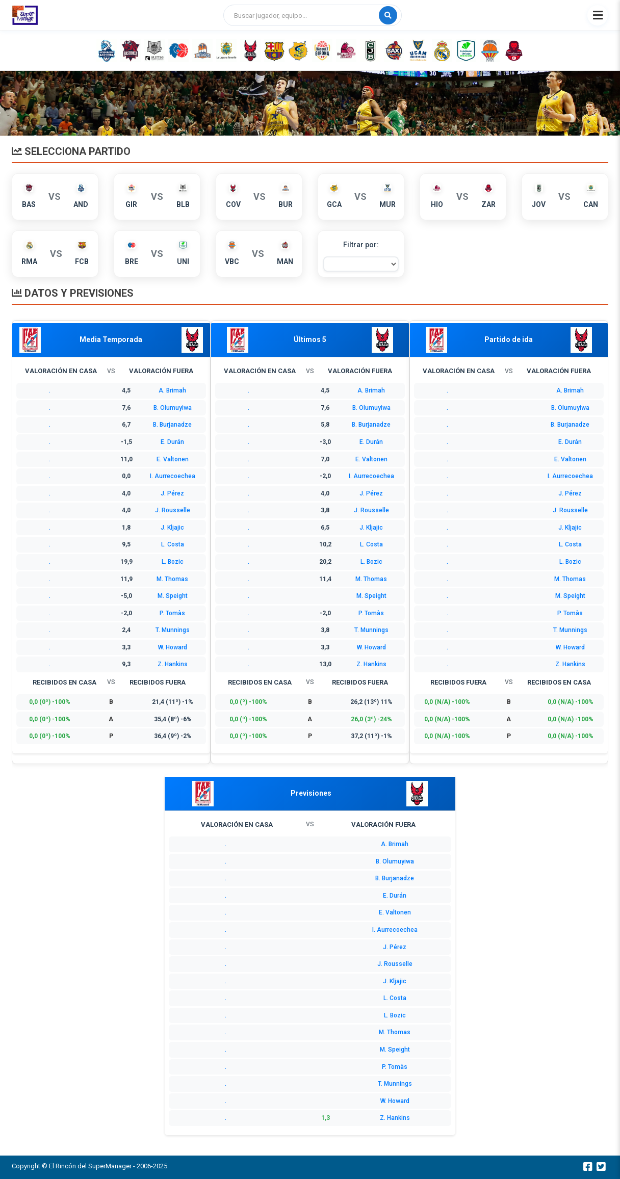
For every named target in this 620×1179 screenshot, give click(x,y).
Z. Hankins (173, 664)
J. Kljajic (172, 527)
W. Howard (172, 647)
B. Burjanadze (172, 424)
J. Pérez (172, 493)
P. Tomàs (172, 613)
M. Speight (173, 595)
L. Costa (172, 544)
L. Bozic (173, 561)
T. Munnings (173, 630)
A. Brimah (172, 390)
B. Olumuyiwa (172, 407)
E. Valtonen (173, 459)
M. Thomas (172, 579)
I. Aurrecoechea (172, 476)
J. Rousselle (172, 510)
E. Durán (172, 442)
